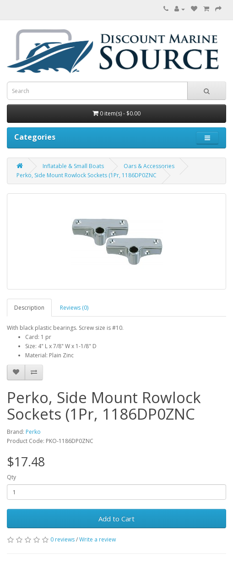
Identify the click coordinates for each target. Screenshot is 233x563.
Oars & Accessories (149, 166)
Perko (33, 432)
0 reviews (62, 539)
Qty (11, 477)
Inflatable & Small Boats (73, 166)
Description (29, 308)
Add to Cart (116, 518)
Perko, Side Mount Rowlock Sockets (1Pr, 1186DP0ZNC (86, 175)
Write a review (97, 539)
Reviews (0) (74, 308)
